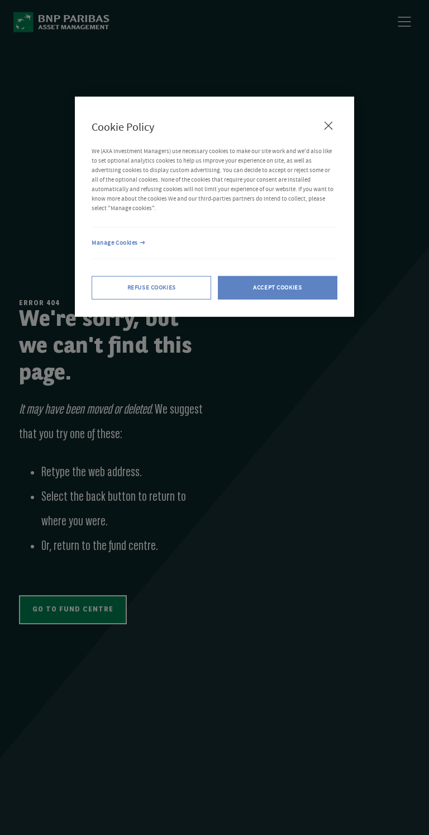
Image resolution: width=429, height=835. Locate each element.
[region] (214, 207)
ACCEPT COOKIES (277, 287)
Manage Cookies (115, 243)
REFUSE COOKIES (151, 287)
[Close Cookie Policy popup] (328, 125)
